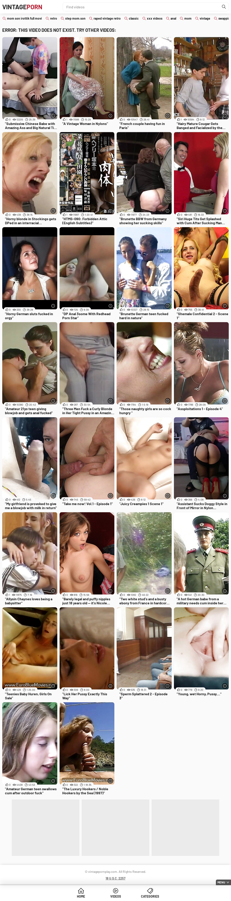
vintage (205, 18)
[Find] (224, 7)
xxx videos (154, 18)
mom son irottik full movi (24, 18)
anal (173, 18)
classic (134, 18)
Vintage (22, 7)
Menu (221, 882)
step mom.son (75, 18)
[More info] (53, 115)
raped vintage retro (107, 18)
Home (81, 896)
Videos (115, 896)
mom (188, 18)
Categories (150, 896)
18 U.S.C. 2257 (115, 878)
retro (53, 18)
